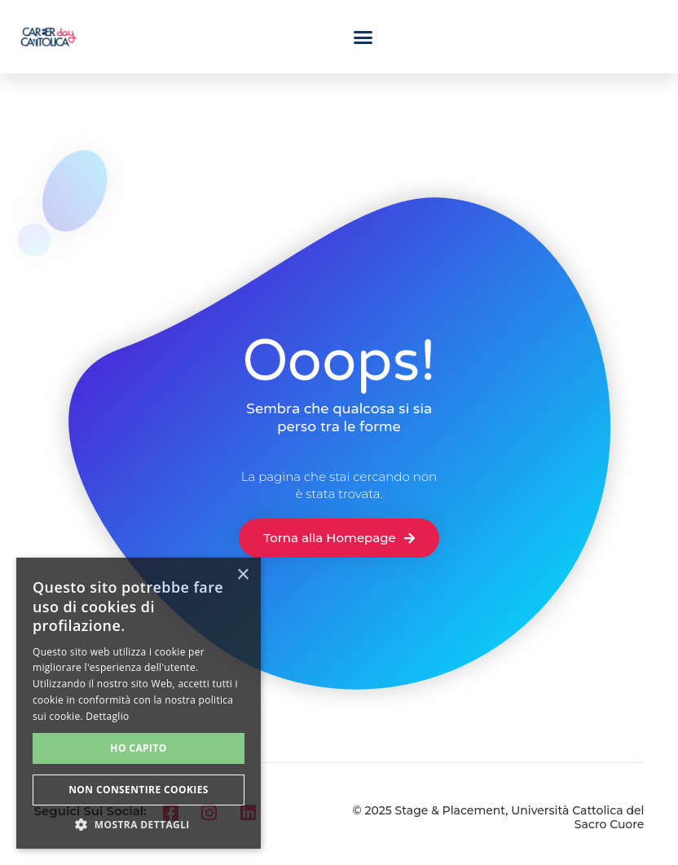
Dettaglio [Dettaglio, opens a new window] (107, 716)
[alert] (138, 703)
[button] (363, 36)
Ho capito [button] (138, 748)
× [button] (242, 575)
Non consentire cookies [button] (138, 790)
